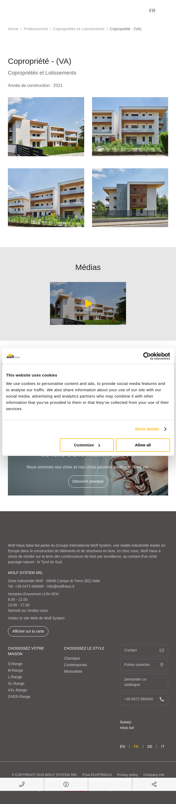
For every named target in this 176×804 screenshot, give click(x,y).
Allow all (143, 445)
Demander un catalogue (144, 682)
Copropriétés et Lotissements (78, 29)
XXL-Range (17, 690)
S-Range (15, 664)
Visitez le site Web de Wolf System (36, 618)
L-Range (15, 677)
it (162, 746)
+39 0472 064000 (29, 586)
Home (13, 29)
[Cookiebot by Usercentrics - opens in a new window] (147, 356)
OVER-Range (19, 697)
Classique (72, 658)
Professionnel (36, 29)
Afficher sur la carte (28, 631)
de (149, 746)
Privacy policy (127, 775)
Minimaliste (73, 671)
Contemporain (75, 665)
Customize (87, 445)
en (122, 746)
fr (152, 10)
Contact (144, 650)
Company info (153, 775)
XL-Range (16, 683)
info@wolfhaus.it (60, 586)
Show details (147, 429)
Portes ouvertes (144, 664)
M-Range (15, 670)
